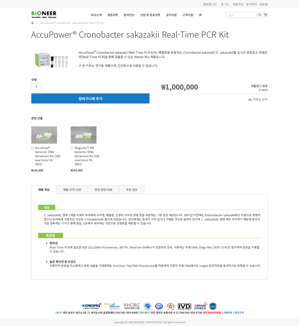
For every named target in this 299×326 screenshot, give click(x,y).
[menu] (149, 14)
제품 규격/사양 (72, 190)
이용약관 (227, 312)
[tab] (43, 189)
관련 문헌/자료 (104, 190)
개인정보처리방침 (212, 312)
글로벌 (264, 4)
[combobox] (244, 15)
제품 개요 (44, 190)
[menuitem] (96, 14)
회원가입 (238, 4)
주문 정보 (131, 190)
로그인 (225, 4)
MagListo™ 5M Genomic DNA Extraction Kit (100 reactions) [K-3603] (87, 156)
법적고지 (239, 312)
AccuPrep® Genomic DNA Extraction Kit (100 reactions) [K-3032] (47, 156)
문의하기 (251, 4)
